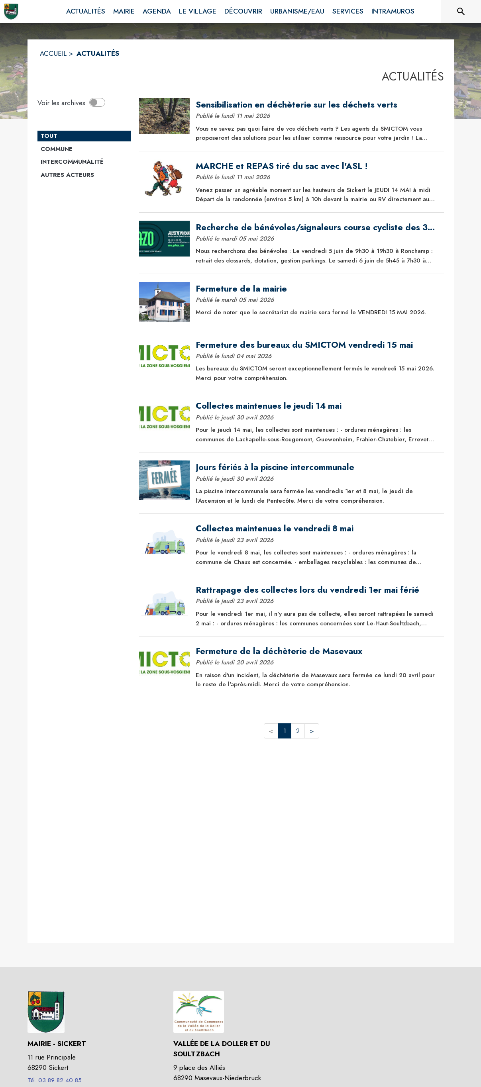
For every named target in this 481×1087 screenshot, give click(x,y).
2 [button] (298, 731)
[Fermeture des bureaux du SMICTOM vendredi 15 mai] (317, 345)
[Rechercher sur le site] (461, 11)
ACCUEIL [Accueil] (53, 53)
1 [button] (284, 731)
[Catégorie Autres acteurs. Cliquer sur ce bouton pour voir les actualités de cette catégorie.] (84, 175)
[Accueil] (11, 12)
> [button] (312, 731)
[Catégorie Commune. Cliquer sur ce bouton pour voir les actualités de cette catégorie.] (84, 149)
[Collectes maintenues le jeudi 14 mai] (317, 406)
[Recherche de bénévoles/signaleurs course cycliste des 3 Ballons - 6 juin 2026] (317, 227)
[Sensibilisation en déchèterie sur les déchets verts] (317, 105)
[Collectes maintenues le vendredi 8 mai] (317, 528)
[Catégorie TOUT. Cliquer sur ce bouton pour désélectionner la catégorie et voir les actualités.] (84, 136)
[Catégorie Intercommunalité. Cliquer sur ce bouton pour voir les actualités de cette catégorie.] (84, 162)
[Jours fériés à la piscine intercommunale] (317, 467)
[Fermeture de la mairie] (317, 289)
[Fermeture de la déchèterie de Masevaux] (317, 651)
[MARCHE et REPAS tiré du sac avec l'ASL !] (317, 166)
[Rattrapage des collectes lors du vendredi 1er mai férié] (317, 590)
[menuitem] (85, 11)
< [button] (271, 731)
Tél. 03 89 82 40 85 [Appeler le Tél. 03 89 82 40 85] (54, 1080)
